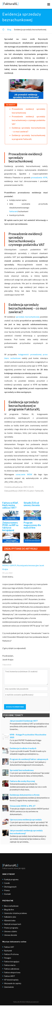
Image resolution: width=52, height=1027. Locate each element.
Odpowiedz (6, 665)
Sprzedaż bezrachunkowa (22, 770)
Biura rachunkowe (11, 906)
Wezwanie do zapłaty (12, 983)
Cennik (7, 883)
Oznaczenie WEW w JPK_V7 (22, 806)
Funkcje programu (11, 879)
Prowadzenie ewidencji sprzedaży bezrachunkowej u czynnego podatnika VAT (28, 120)
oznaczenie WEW (24, 474)
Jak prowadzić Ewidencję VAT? (24, 721)
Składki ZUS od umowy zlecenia (32, 504)
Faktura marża (9, 965)
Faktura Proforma (11, 954)
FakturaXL (10, 865)
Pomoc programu (11, 928)
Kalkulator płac (10, 917)
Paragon (7, 958)
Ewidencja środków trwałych (23, 748)
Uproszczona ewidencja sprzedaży (26, 819)
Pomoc (7, 890)
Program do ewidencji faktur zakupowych (29, 759)
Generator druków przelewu (15, 913)
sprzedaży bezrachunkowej (27, 317)
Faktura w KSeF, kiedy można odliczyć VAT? (10, 505)
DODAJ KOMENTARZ (15, 707)
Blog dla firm (9, 910)
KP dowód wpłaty (11, 980)
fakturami (13, 211)
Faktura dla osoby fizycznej (22, 781)
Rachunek (8, 951)
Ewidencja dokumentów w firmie (24, 795)
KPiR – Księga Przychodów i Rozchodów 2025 (28, 735)
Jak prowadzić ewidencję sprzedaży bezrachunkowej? (26, 831)
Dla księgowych (10, 887)
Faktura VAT (9, 947)
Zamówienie (9, 987)
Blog (9, 29)
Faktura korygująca (11, 961)
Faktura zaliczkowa (11, 969)
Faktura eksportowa (12, 972)
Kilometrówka (9, 920)
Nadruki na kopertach (12, 924)
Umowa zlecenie (10, 935)
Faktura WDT (9, 976)
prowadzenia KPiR (39, 177)
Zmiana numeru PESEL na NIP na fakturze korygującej (10, 526)
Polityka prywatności (32, 1002)
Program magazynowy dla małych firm (32, 525)
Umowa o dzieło (10, 931)
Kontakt (7, 894)
